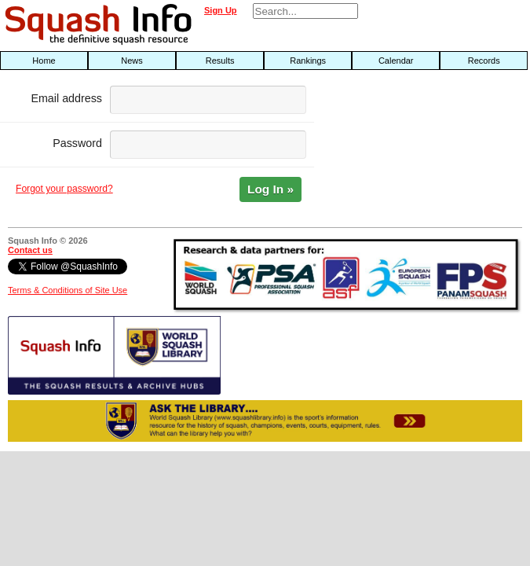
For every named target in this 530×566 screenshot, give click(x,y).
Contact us (30, 250)
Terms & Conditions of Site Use (67, 290)
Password (77, 143)
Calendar (396, 60)
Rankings (308, 60)
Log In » (270, 189)
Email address (66, 98)
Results (220, 60)
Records (484, 60)
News (132, 60)
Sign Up (220, 10)
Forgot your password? (64, 188)
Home (43, 60)
